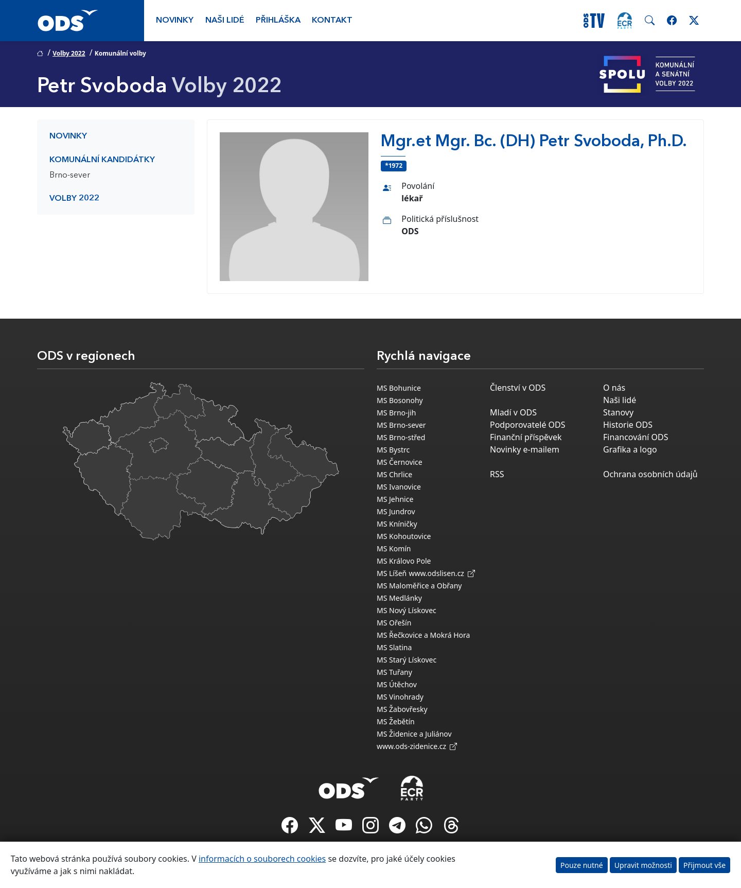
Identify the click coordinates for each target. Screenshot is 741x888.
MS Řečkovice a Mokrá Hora (423, 635)
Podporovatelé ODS (528, 424)
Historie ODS (627, 424)
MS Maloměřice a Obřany (419, 585)
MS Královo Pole (404, 561)
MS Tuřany (394, 672)
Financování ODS (635, 437)
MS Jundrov (396, 511)
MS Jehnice (395, 499)
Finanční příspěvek (526, 437)
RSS (497, 474)
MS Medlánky (399, 598)
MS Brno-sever (401, 425)
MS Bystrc (393, 450)
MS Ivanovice (399, 487)
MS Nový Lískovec (406, 610)
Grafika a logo (630, 449)
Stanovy (618, 412)
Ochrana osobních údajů (650, 474)
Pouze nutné (581, 865)
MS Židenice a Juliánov (414, 734)
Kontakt (332, 20)
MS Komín (394, 548)
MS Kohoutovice (404, 536)
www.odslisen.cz (442, 573)
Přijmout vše (704, 865)
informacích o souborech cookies (262, 858)
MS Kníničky (397, 524)
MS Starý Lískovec (406, 660)
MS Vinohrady (400, 697)
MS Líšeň (392, 573)
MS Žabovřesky (402, 709)
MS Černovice (399, 462)
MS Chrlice (394, 474)
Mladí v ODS (513, 412)
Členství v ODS (517, 387)
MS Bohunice (399, 388)
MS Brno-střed (401, 437)
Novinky (174, 20)
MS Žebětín (396, 721)
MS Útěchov (397, 684)
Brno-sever (69, 175)
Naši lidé (224, 20)
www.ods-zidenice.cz (417, 746)
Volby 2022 (68, 53)
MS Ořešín (394, 623)
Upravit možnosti (643, 865)
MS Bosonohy (400, 400)
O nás (614, 387)
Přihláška (278, 20)
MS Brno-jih (396, 412)
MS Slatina (394, 647)
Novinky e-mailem (524, 449)
